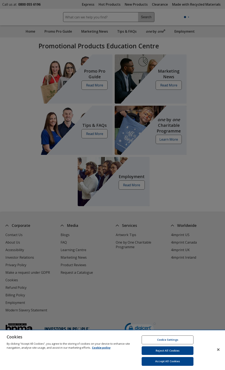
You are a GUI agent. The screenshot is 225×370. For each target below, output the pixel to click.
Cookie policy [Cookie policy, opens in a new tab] (101, 351)
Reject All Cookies (167, 354)
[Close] (218, 353)
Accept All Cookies (167, 365)
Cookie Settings (167, 343)
